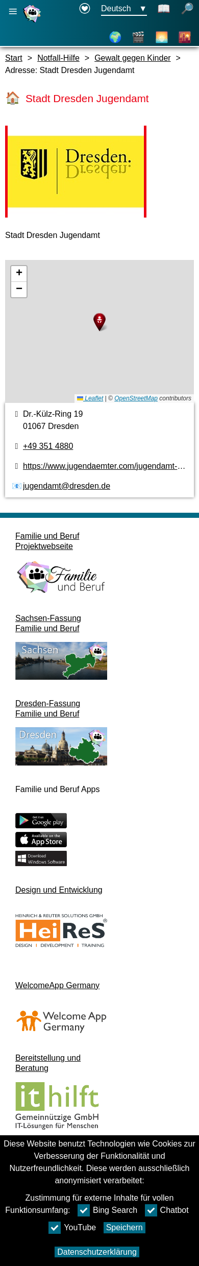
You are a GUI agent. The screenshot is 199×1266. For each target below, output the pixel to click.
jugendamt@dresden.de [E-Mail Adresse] (66, 486)
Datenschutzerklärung (97, 1252)
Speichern (124, 1227)
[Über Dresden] (162, 37)
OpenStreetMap (136, 398)
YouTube (72, 1228)
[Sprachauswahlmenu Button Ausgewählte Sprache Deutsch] (124, 9)
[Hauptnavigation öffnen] (12, 11)
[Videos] (138, 37)
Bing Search (107, 1210)
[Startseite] (33, 22)
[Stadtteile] (185, 37)
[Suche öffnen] (187, 9)
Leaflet (90, 398)
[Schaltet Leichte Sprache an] (163, 9)
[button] (99, 322)
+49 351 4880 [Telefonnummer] (48, 446)
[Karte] (115, 37)
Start (13, 58)
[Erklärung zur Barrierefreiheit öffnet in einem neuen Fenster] (85, 9)
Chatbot (167, 1210)
